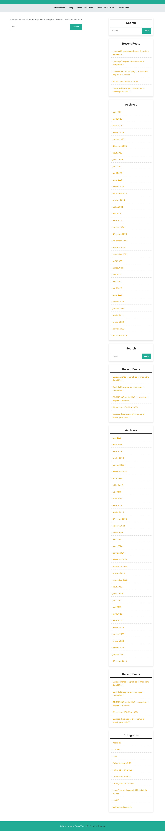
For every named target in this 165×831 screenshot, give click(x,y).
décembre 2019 (120, 335)
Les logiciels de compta (123, 783)
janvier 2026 (118, 139)
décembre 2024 (120, 193)
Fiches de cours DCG (122, 763)
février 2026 (118, 132)
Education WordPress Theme (82, 826)
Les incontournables (122, 776)
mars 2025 (117, 180)
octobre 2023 (119, 247)
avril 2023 (117, 288)
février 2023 (118, 301)
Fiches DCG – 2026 (85, 7)
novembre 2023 (120, 240)
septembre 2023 (120, 254)
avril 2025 (117, 173)
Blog (71, 7)
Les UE (116, 800)
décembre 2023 (120, 234)
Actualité (117, 742)
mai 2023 (117, 281)
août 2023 (117, 261)
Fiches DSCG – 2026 (105, 7)
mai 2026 (117, 112)
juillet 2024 (118, 207)
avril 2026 (117, 119)
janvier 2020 (118, 329)
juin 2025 (117, 166)
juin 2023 (117, 274)
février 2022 (118, 315)
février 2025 (118, 186)
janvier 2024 (118, 227)
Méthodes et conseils (122, 807)
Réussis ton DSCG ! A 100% (125, 81)
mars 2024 (117, 220)
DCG (115, 756)
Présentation (59, 7)
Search (76, 27)
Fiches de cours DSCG (122, 770)
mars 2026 (117, 125)
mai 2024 (117, 213)
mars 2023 (117, 295)
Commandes (123, 7)
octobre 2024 (119, 200)
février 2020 (118, 322)
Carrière (116, 749)
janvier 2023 (118, 308)
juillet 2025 (118, 159)
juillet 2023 (118, 268)
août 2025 (117, 153)
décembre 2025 (120, 146)
